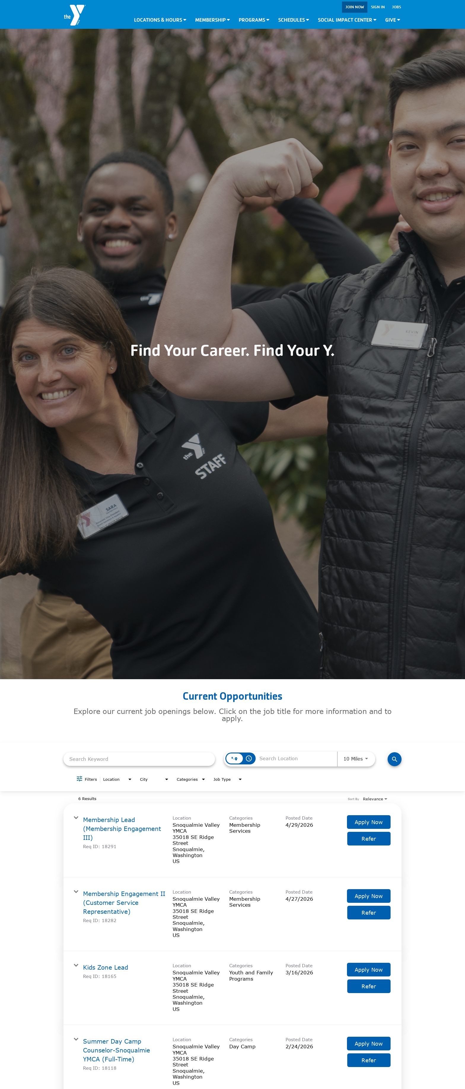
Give (392, 20)
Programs (254, 20)
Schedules (293, 20)
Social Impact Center (347, 20)
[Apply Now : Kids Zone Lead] (369, 969)
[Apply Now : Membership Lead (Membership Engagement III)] (369, 822)
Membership (212, 20)
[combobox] (139, 759)
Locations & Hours (160, 20)
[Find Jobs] (395, 759)
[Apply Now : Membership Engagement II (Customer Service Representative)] (369, 896)
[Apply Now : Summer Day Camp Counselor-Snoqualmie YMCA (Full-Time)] (369, 1043)
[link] (232, 840)
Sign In (378, 7)
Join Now (354, 7)
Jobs (396, 7)
